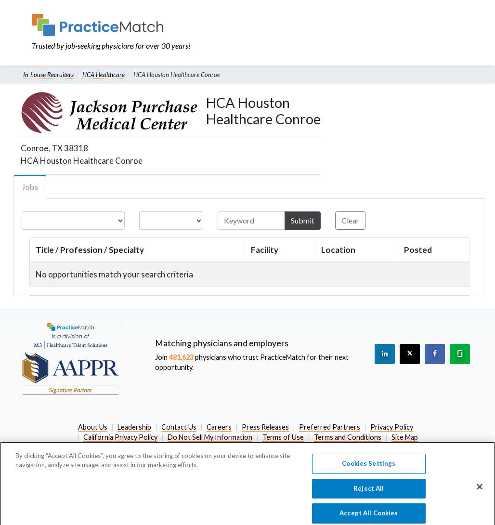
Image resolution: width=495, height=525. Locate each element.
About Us (92, 427)
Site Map (404, 437)
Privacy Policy (391, 427)
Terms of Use (283, 437)
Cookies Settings (368, 468)
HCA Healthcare (103, 75)
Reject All (368, 493)
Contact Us (178, 427)
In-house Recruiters (48, 75)
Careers (219, 427)
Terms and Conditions (347, 437)
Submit (302, 220)
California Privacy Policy (120, 437)
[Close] (479, 491)
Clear (350, 220)
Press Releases (265, 427)
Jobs (30, 187)
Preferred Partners (329, 427)
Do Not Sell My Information (210, 437)
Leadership (134, 427)
